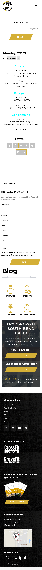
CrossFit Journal (12, 450)
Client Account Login (12, 418)
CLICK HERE (11, 379)
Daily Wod (10, 291)
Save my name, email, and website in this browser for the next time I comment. (18, 253)
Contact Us (8, 405)
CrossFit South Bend (15, 6)
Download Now (16, 502)
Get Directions (21, 538)
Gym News (27, 291)
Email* (3, 226)
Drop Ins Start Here (11, 422)
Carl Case (11, 58)
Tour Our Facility (10, 408)
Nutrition (10, 310)
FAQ (6, 411)
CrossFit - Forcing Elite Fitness (12, 460)
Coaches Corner (27, 310)
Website (4, 236)
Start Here (21, 356)
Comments (5, 205)
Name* (4, 216)
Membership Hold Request (14, 415)
